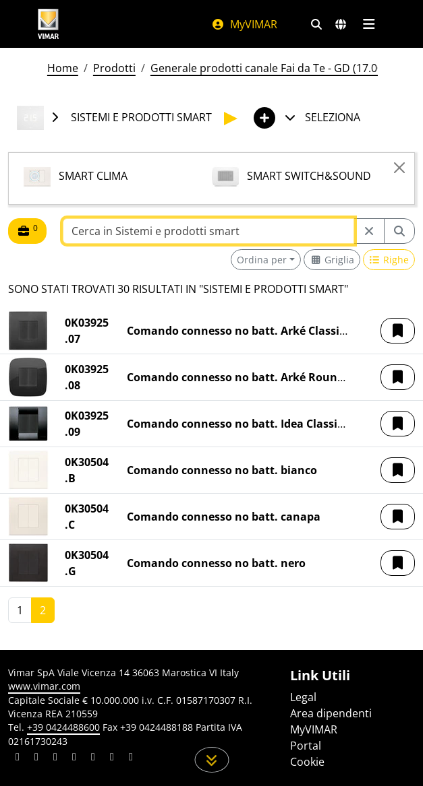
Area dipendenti (331, 713)
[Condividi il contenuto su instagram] (74, 758)
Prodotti (114, 68)
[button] (397, 330)
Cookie (307, 761)
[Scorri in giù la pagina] (211, 760)
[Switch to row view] (389, 259)
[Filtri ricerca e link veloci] (316, 24)
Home (62, 68)
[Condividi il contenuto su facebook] (36, 758)
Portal (305, 745)
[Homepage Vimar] (48, 23)
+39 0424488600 (63, 727)
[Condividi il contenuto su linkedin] (17, 758)
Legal (303, 697)
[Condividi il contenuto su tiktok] (131, 758)
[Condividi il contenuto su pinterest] (55, 758)
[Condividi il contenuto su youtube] (93, 758)
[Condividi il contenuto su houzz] (112, 758)
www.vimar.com (44, 686)
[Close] (399, 168)
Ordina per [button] (262, 259)
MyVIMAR (244, 24)
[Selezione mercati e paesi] (340, 24)
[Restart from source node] (369, 231)
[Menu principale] (369, 24)
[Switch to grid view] (332, 259)
